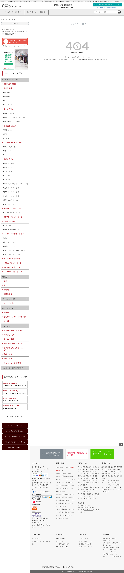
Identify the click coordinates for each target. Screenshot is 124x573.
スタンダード (9, 171)
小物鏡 (6, 289)
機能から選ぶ (9, 159)
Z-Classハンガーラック (12, 212)
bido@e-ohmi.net (88, 507)
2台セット (8, 225)
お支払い (35, 463)
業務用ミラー (7, 277)
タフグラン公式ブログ (15, 425)
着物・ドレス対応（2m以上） (15, 117)
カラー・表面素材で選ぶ (13, 142)
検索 (119, 11)
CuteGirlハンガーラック (10, 399)
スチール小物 (9, 303)
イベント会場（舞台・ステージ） (15, 349)
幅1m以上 (7, 100)
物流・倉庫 (8, 358)
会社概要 (106, 534)
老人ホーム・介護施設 (12, 363)
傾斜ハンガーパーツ (11, 246)
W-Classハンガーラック (13, 258)
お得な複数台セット (11, 221)
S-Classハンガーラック (13, 267)
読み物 (42, 12)
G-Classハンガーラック (13, 271)
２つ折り (7, 180)
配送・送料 (60, 463)
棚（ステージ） (10, 242)
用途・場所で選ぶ (8, 308)
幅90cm (7, 96)
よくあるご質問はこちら (15, 416)
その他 (6, 138)
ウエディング (9, 334)
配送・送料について (86, 541)
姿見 (5, 281)
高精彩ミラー (9, 294)
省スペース (8, 104)
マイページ (60, 534)
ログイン (15, 23)
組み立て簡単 (9, 167)
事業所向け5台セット (12, 229)
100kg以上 (8, 130)
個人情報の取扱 (68, 567)
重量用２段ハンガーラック (11, 407)
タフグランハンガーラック (11, 80)
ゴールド (7, 151)
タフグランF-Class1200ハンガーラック (15, 392)
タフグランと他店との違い (15, 431)
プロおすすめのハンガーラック (15, 442)
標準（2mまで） (10, 113)
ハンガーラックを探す (13, 12)
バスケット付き (10, 204)
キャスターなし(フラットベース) (16, 184)
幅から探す (31, 12)
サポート (83, 534)
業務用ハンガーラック (12, 208)
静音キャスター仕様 (11, 192)
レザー (6, 155)
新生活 (6, 321)
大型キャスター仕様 (11, 188)
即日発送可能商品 (9, 83)
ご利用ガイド (42, 525)
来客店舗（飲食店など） (13, 343)
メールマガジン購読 (62, 544)
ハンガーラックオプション (14, 233)
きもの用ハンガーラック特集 (15, 317)
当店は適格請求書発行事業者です (107, 8)
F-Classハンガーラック (13, 263)
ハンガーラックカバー (12, 254)
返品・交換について (86, 547)
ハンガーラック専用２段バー (14, 250)
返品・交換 (82, 463)
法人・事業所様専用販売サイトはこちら (107, 5)
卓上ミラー (8, 285)
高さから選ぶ (9, 109)
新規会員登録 (60, 538)
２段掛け (7, 175)
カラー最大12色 (10, 147)
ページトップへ (121, 444)
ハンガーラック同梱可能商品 (12, 368)
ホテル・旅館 (9, 339)
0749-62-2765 (65, 7)
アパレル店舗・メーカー (13, 330)
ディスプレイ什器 (8, 299)
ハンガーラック (37, 538)
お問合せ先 (106, 463)
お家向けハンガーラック (13, 217)
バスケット (8, 238)
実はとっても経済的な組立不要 (15, 436)
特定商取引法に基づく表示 (51, 567)
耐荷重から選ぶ (10, 126)
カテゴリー (36, 534)
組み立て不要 (9, 163)
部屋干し (7, 312)
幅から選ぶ (8, 88)
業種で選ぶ (6, 326)
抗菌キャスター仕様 (11, 196)
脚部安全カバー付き (11, 200)
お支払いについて (85, 544)
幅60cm (7, 92)
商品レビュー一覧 (62, 547)
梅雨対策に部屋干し (15, 447)
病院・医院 (8, 354)
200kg (6, 134)
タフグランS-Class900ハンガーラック (14, 384)
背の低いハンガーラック (13, 121)
